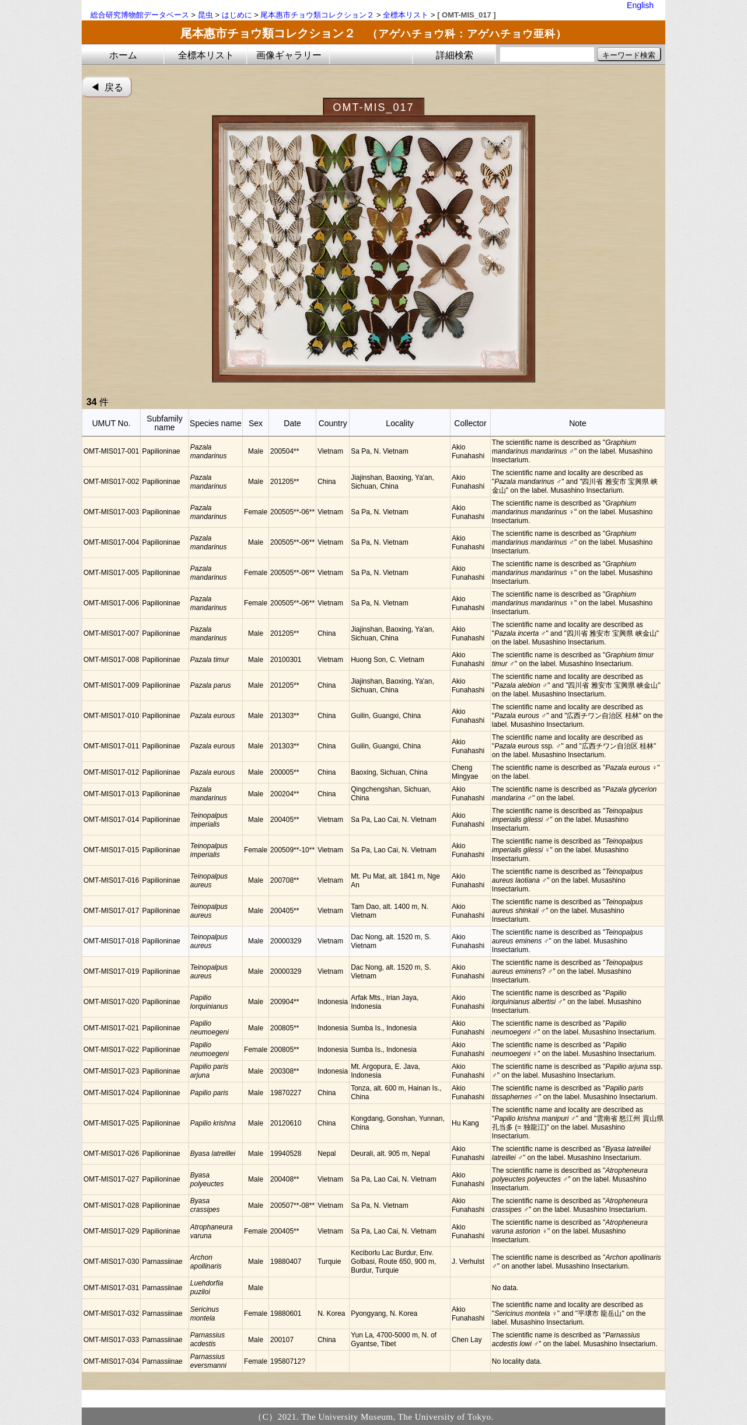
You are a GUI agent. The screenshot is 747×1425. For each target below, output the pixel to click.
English (640, 5)
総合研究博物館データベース (139, 15)
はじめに (237, 15)
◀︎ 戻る (107, 87)
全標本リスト (405, 15)
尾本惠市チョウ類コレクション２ (317, 15)
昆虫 (205, 15)
